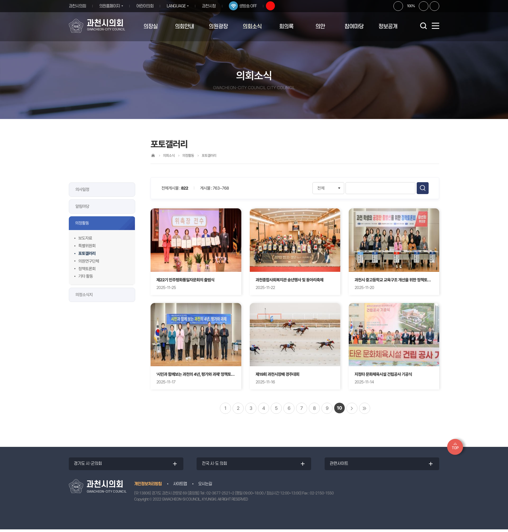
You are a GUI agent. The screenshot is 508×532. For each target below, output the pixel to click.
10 (339, 408)
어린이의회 (146, 6)
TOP (455, 448)
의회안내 (184, 27)
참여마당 (354, 27)
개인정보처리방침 (148, 486)
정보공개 (387, 27)
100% (411, 6)
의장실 (150, 27)
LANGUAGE (178, 6)
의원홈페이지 (109, 6)
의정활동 (82, 223)
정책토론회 (87, 268)
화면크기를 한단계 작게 (423, 6)
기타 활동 (85, 276)
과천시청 (213, 6)
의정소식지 (84, 294)
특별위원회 (87, 245)
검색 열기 (423, 25)
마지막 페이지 (364, 408)
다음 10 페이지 (351, 408)
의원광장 (218, 27)
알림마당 (82, 206)
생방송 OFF (252, 6)
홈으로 (153, 155)
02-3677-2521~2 (220, 496)
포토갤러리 (87, 253)
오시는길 (205, 486)
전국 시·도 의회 (216, 465)
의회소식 (252, 27)
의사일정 (82, 189)
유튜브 (274, 5)
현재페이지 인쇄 (434, 6)
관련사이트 (340, 465)
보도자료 (85, 238)
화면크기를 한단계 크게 (398, 6)
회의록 (286, 27)
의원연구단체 (88, 261)
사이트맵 (180, 486)
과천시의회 (77, 6)
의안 (320, 27)
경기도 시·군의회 (89, 465)
